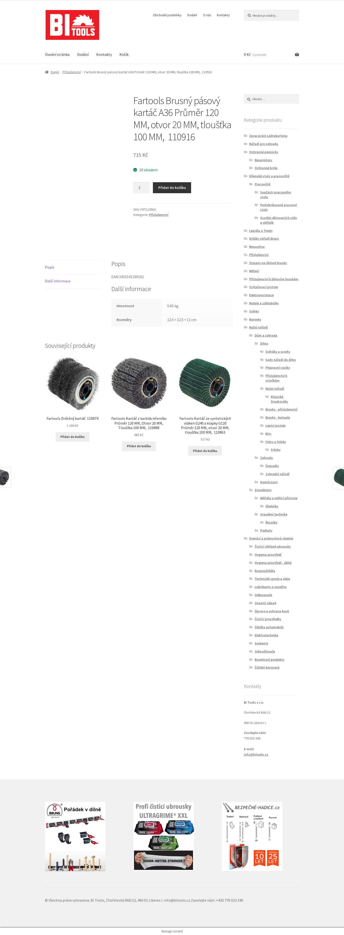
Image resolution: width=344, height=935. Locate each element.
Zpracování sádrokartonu (268, 136)
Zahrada (266, 458)
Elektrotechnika (266, 635)
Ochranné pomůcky (263, 152)
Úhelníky (271, 506)
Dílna (264, 343)
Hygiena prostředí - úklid (273, 563)
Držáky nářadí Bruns (264, 238)
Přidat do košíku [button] (72, 437)
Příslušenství (72, 72)
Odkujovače (263, 595)
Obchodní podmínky (167, 15)
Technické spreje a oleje (272, 579)
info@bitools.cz (256, 754)
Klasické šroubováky (279, 399)
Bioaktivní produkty (269, 659)
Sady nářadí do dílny (280, 360)
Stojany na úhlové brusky (268, 263)
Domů (55, 72)
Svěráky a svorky (277, 351)
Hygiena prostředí (268, 554)
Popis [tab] (49, 267)
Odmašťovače (265, 651)
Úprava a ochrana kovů (272, 611)
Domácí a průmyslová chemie (271, 538)
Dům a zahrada (266, 335)
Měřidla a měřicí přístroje (278, 498)
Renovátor (257, 246)
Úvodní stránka (57, 54)
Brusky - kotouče (277, 417)
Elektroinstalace (261, 295)
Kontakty (223, 15)
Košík (124, 54)
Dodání (192, 15)
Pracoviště (262, 184)
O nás (207, 15)
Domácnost (269, 482)
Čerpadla (272, 466)
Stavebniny (263, 490)
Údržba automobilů (269, 627)
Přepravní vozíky (277, 367)
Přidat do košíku (172, 187)
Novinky (255, 319)
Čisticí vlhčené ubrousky (273, 546)
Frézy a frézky (275, 442)
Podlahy (266, 530)
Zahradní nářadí (277, 474)
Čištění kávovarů (267, 667)
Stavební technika (273, 514)
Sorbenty (261, 643)
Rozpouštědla (265, 571)
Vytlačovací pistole (263, 287)
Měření (254, 271)
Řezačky (271, 522)
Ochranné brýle (266, 168)
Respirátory (263, 160)
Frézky (275, 449)
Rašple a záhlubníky (264, 303)
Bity (268, 433)
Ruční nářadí (258, 327)
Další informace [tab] (58, 281)
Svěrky (254, 311)
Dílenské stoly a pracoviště (269, 176)
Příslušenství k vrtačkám (276, 378)
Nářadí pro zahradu (263, 144)
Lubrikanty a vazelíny (271, 587)
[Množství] (141, 187)
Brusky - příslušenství (281, 409)
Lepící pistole (275, 425)
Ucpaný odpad (265, 603)
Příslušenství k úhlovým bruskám (273, 279)
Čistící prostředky (268, 619)
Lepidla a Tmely (261, 231)
